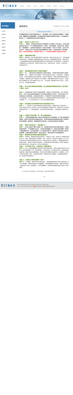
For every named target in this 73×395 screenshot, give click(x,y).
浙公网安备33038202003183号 (50, 186)
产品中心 (35, 6)
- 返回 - (44, 176)
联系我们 (55, 6)
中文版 (63, 1)
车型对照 (48, 6)
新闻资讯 (4, 34)
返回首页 (22, 6)
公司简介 (4, 31)
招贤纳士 (4, 43)
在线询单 (4, 53)
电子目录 (62, 6)
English (68, 1)
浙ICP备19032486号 (38, 186)
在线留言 (42, 6)
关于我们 (29, 6)
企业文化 (4, 37)
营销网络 (4, 50)
